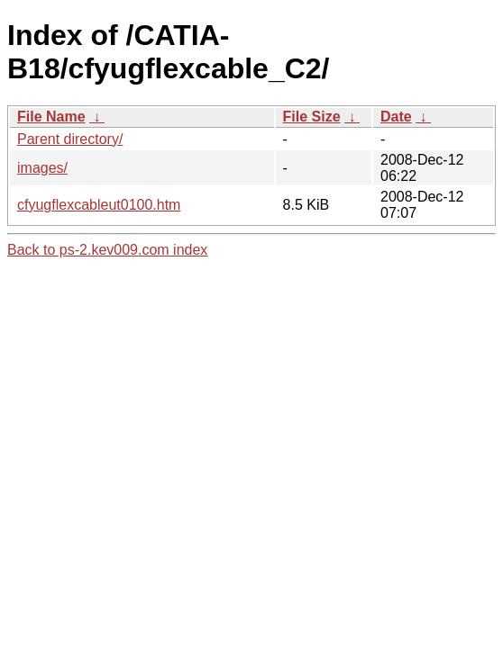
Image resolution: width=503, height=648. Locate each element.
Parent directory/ (70, 139)
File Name (51, 116)
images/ (42, 168)
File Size (312, 116)
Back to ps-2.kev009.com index (107, 249)
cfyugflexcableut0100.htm (98, 204)
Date (396, 116)
